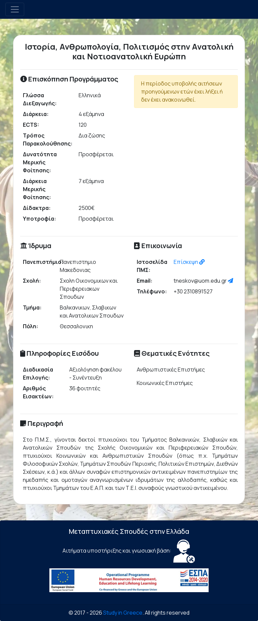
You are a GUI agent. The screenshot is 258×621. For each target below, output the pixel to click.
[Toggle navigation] (14, 9)
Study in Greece (122, 612)
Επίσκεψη (189, 262)
